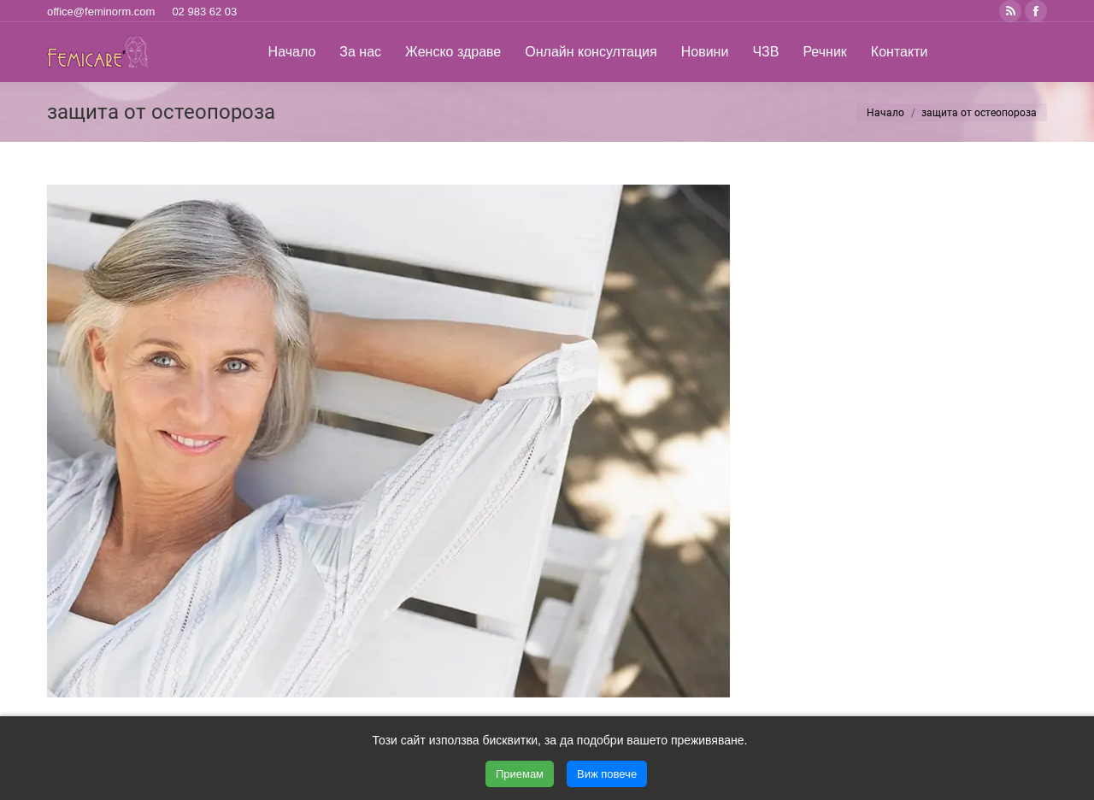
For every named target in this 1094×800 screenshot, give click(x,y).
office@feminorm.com (101, 11)
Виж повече (607, 774)
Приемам (520, 774)
